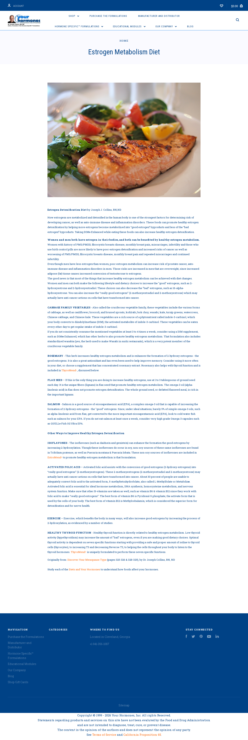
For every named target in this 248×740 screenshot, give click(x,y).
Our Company (166, 26)
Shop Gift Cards (18, 682)
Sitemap (124, 705)
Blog (190, 26)
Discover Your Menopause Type (87, 559)
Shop (74, 16)
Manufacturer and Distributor (159, 16)
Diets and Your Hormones (84, 569)
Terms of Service (104, 735)
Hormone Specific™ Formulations (79, 26)
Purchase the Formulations (108, 16)
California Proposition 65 (142, 735)
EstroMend (54, 457)
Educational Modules (129, 26)
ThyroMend (69, 370)
